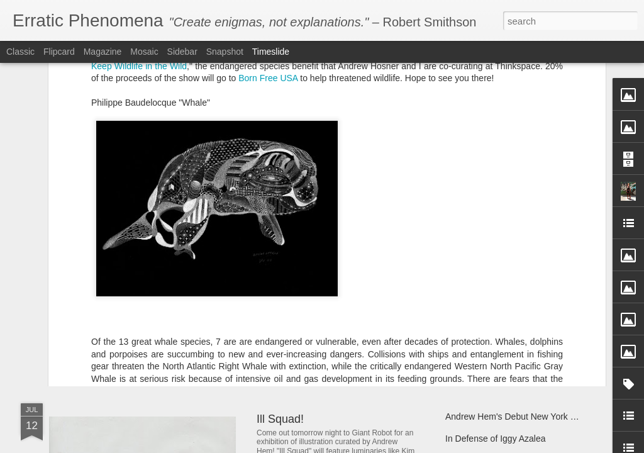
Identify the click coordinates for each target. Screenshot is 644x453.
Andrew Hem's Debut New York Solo (516, 416)
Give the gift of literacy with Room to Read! (528, 291)
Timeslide (270, 52)
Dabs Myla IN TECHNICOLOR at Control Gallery (212, 292)
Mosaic (144, 52)
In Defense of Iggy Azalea (495, 438)
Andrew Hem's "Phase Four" (328, 322)
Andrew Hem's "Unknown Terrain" (511, 335)
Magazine (103, 52)
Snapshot (224, 52)
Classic (20, 52)
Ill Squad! (280, 419)
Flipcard (59, 52)
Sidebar (182, 52)
